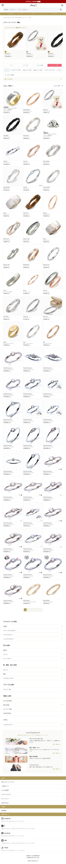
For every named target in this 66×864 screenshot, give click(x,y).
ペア (33, 13)
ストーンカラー (7, 658)
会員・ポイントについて (8, 782)
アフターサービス (6, 794)
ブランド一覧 (6, 689)
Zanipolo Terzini (6, 238)
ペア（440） (26, 65)
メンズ (55, 13)
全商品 (5, 626)
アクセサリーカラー (8, 678)
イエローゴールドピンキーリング (29, 601)
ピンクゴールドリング (27, 111)
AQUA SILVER (26, 135)
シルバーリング (8, 54)
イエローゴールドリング (48, 601)
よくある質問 (5, 790)
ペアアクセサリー (8, 634)
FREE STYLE (7, 53)
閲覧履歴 (3, 810)
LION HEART (50, 53)
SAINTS (4, 342)
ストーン (5, 654)
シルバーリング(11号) (7, 291)
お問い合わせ (5, 803)
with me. (4, 290)
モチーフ (5, 670)
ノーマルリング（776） (15, 70)
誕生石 (5, 650)
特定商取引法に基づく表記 (33, 857)
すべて (11, 65)
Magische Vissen (26, 238)
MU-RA (24, 290)
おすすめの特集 (7, 700)
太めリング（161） (27, 70)
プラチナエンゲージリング (8, 369)
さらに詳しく (8, 79)
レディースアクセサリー (9, 630)
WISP (24, 342)
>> (40, 609)
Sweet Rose (28, 53)
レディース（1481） (54, 65)
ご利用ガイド (5, 786)
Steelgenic (45, 213)
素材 (4, 674)
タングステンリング (27, 291)
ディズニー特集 (7, 709)
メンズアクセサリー (8, 639)
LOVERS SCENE (46, 187)
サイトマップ (5, 798)
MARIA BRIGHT (26, 264)
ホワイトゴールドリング (28, 343)
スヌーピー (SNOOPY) (7, 109)
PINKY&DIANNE (26, 109)
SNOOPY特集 (7, 713)
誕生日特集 (6, 705)
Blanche (4, 213)
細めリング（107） (38, 70)
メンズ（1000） (40, 65)
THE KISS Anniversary (7, 393)
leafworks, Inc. (35, 860)
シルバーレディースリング (8, 343)
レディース (11, 13)
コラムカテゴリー (8, 724)
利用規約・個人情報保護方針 (33, 855)
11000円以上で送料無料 (33, 1)
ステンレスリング (29, 54)
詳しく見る (55, 744)
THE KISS (5, 161)
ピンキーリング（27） (50, 70)
